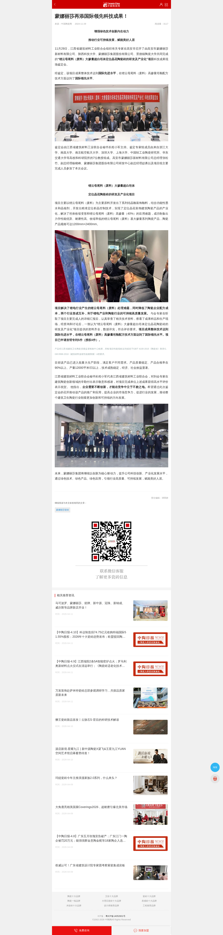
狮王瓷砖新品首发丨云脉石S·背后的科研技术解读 (87, 719)
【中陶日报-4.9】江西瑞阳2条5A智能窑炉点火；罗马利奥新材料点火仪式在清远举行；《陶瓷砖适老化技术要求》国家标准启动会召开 (91, 664)
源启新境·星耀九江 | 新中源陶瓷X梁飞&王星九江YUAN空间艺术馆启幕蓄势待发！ (90, 751)
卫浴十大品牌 (111, 896)
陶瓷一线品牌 (73, 901)
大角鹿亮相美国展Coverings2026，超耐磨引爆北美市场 (91, 807)
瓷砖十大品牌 (149, 896)
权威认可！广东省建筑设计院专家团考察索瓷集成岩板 (90, 865)
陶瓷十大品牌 (73, 896)
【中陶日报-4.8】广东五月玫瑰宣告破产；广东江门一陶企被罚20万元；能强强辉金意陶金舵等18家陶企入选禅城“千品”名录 (91, 838)
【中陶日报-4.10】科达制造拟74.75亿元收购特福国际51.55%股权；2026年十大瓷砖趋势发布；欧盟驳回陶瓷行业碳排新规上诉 (90, 635)
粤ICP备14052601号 (115, 916)
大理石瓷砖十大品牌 (111, 901)
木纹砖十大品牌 (73, 905)
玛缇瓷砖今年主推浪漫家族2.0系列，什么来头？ (86, 777)
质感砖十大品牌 (149, 901)
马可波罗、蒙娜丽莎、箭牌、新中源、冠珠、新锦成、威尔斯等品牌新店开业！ (90, 605)
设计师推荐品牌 (111, 905)
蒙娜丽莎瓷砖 (62, 510)
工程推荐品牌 (149, 905)
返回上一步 (55, 4)
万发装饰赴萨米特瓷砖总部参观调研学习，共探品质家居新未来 (90, 693)
